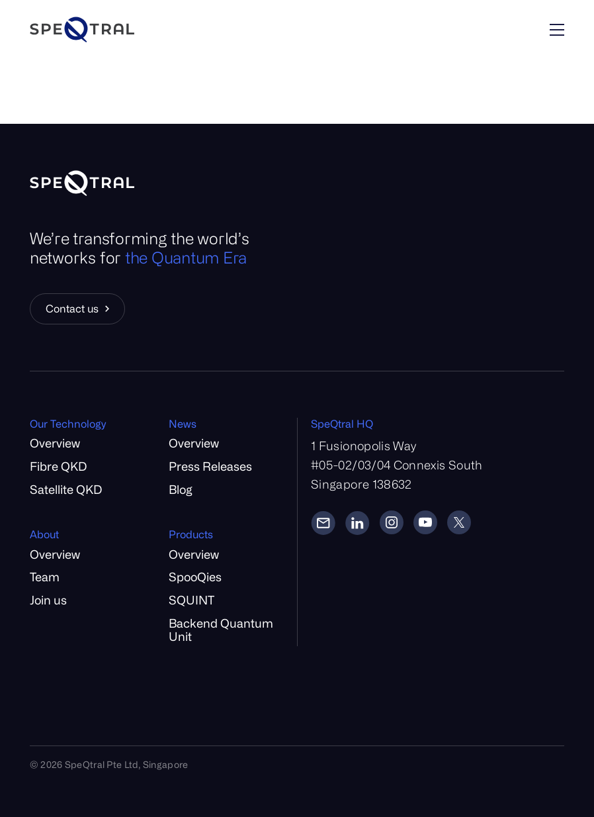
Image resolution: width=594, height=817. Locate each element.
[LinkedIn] (357, 522)
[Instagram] (391, 522)
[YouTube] (425, 522)
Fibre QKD (58, 466)
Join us (48, 599)
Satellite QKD (66, 489)
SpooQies (195, 576)
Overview (55, 443)
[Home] (119, 29)
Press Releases (210, 466)
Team (45, 576)
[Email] (323, 522)
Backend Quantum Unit (221, 630)
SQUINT (191, 599)
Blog (180, 489)
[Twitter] (459, 522)
